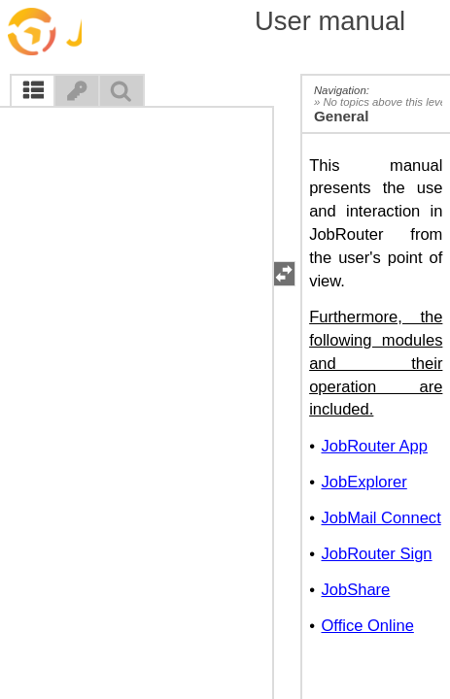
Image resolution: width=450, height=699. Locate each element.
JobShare (355, 590)
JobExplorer (363, 482)
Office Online (367, 625)
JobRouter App (374, 446)
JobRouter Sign (376, 554)
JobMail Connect (380, 518)
